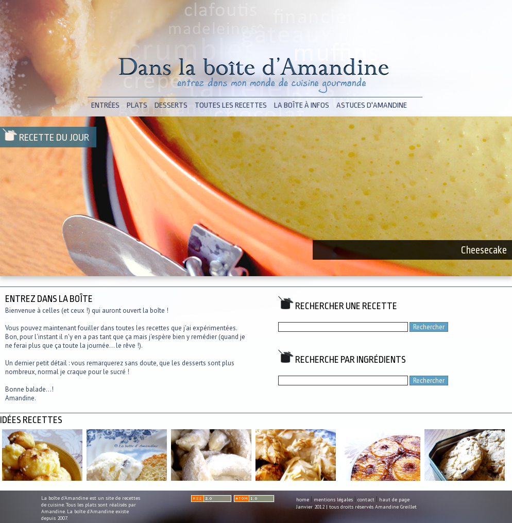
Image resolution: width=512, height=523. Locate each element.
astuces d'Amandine (371, 105)
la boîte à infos (301, 105)
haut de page (394, 499)
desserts (171, 105)
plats (137, 105)
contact (365, 499)
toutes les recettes (231, 105)
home (302, 499)
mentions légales (333, 499)
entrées (105, 105)
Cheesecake (484, 250)
